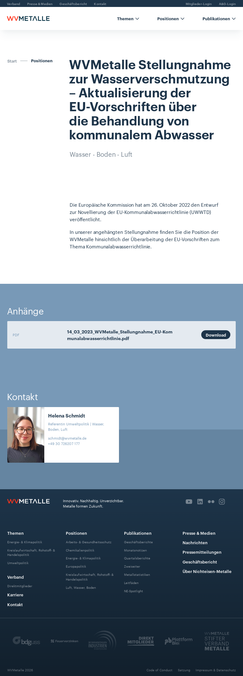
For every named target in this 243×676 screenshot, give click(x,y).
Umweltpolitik (17, 562)
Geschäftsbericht (200, 561)
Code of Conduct (159, 670)
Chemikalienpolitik (80, 549)
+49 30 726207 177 (64, 443)
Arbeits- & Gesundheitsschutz (88, 541)
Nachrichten (195, 542)
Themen (15, 533)
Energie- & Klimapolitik (24, 541)
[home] (28, 18)
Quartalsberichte (137, 558)
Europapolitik (76, 566)
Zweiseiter (132, 566)
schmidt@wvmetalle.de (67, 438)
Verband (15, 577)
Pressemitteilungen (202, 552)
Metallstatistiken (137, 574)
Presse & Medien (199, 533)
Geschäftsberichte (138, 541)
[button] (128, 18)
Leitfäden (131, 582)
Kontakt (15, 604)
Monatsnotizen (135, 549)
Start (12, 61)
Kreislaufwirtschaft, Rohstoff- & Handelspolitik (31, 552)
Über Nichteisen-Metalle (207, 571)
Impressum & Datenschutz (216, 670)
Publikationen (138, 533)
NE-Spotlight (133, 590)
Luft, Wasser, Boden (81, 587)
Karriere (15, 594)
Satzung (184, 670)
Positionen (42, 60)
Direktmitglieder (19, 585)
